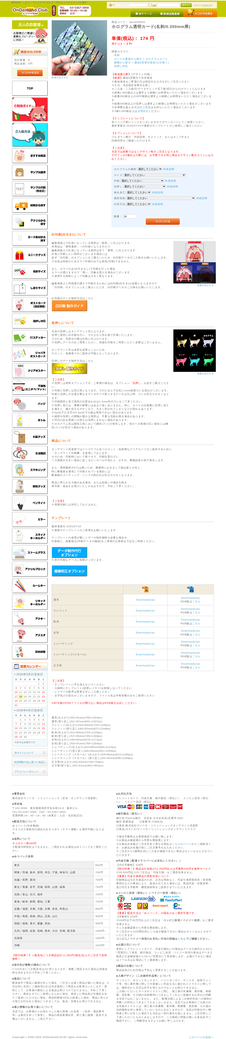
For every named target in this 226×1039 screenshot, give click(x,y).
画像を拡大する (60, 77)
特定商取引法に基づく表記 (28, 762)
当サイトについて (24, 752)
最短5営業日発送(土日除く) (152, 62)
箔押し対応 (121, 66)
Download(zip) (145, 599)
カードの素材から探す (128, 58)
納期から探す (122, 62)
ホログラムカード (157, 58)
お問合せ (143, 111)
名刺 (117, 55)
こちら (196, 601)
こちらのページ (182, 843)
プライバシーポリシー (26, 771)
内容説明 (168, 169)
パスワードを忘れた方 (202, 5)
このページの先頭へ (201, 1037)
